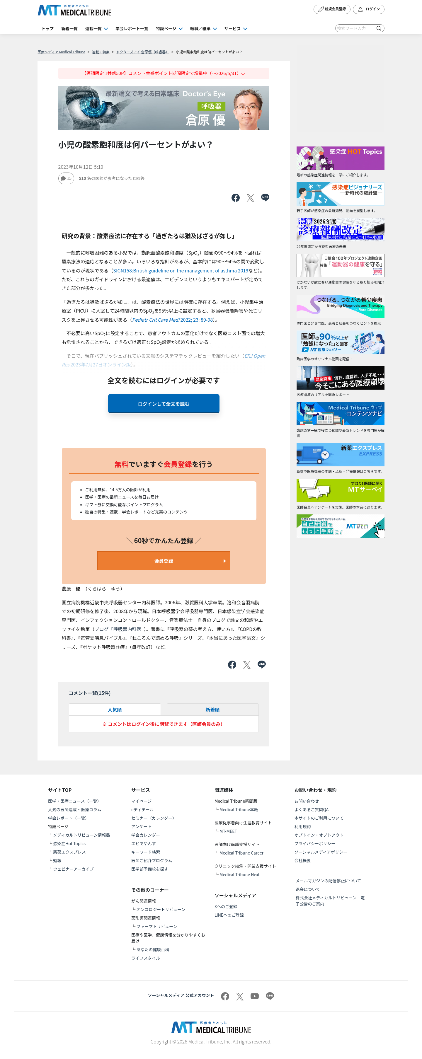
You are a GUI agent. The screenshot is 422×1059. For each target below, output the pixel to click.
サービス (232, 28)
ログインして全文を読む (164, 403)
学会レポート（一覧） (68, 818)
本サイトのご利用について (319, 818)
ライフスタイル (145, 958)
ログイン (369, 9)
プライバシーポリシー (315, 843)
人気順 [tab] (115, 709)
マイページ (141, 801)
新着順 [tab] (212, 709)
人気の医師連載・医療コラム (74, 809)
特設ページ (166, 28)
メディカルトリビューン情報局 (81, 835)
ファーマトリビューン (156, 926)
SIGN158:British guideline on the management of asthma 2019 (180, 270)
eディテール (142, 809)
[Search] (359, 28)
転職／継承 (200, 28)
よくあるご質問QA (312, 809)
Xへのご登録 (226, 906)
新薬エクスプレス (69, 852)
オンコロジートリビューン (160, 909)
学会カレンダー (145, 835)
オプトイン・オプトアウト (319, 835)
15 (66, 178)
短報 (57, 860)
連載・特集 (101, 51)
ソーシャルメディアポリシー (321, 852)
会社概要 (303, 860)
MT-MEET (228, 831)
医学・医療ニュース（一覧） (74, 801)
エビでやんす (143, 843)
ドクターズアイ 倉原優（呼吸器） (142, 51)
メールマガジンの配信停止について (328, 881)
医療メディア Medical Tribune (61, 51)
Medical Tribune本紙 (238, 809)
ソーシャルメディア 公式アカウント (181, 995)
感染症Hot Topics (69, 843)
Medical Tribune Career (241, 853)
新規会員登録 (332, 9)
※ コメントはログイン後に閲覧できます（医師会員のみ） (163, 723)
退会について (308, 889)
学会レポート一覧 (131, 28)
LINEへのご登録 (229, 915)
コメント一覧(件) (90, 692)
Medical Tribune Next (239, 874)
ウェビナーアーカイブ (73, 869)
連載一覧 (93, 28)
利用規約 (303, 826)
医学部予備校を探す (149, 869)
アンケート (141, 826)
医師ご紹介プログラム (151, 860)
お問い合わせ (307, 801)
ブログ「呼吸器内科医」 (119, 628)
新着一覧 (69, 28)
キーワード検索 (145, 852)
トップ (47, 28)
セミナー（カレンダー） (153, 818)
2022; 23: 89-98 (172, 319)
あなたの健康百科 (152, 949)
